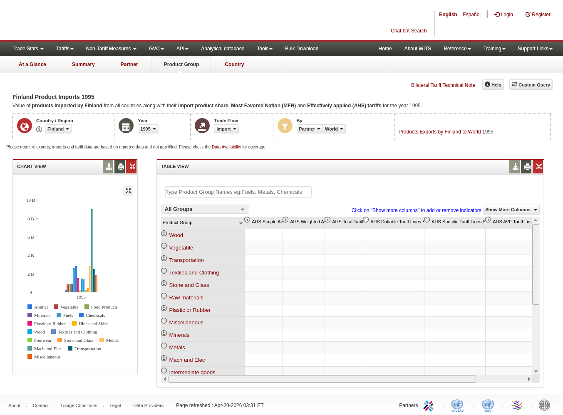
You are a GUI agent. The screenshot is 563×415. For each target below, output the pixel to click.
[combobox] (205, 209)
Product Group (181, 64)
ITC (430, 404)
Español (472, 14)
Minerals (179, 335)
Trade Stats (28, 49)
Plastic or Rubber (190, 310)
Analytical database (222, 49)
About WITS (418, 49)
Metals (177, 347)
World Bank (546, 404)
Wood (176, 235)
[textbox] (238, 192)
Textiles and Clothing (194, 272)
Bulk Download (301, 49)
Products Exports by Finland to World (440, 132)
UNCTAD (459, 404)
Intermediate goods (192, 372)
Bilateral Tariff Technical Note (443, 85)
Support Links (535, 49)
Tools (265, 49)
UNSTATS (488, 404)
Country (234, 64)
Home (385, 49)
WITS (83, 21)
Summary (83, 64)
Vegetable (181, 248)
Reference (457, 49)
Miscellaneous (186, 322)
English (448, 14)
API (182, 49)
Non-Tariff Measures (111, 49)
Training (495, 49)
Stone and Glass (189, 285)
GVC (156, 49)
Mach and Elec (187, 360)
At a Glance (32, 64)
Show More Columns (511, 209)
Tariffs (65, 49)
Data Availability (227, 147)
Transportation (186, 260)
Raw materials (186, 297)
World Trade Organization (517, 404)
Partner (129, 64)
